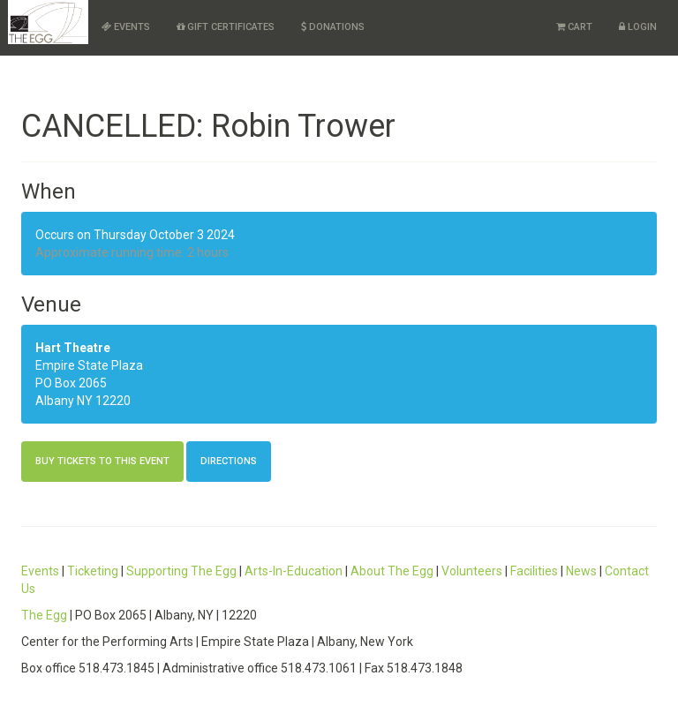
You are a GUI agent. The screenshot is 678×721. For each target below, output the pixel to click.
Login (638, 27)
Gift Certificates (226, 27)
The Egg (44, 615)
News (581, 571)
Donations (333, 27)
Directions (228, 461)
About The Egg (391, 571)
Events (126, 27)
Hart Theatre (72, 348)
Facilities (534, 571)
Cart (574, 27)
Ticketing (92, 571)
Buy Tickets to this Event (102, 461)
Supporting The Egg (181, 571)
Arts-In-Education (294, 571)
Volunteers (471, 571)
